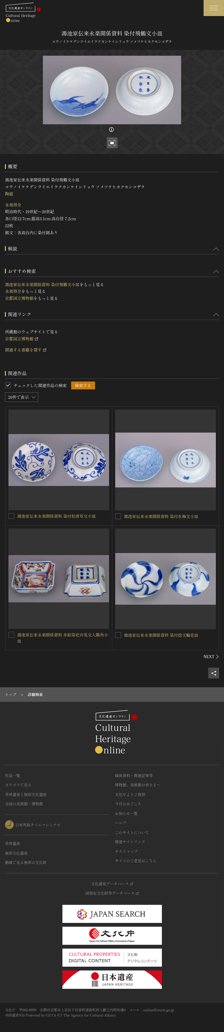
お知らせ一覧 (126, 813)
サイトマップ (126, 851)
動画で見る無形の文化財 (26, 862)
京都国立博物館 (19, 298)
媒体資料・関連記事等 (134, 775)
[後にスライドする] (211, 657)
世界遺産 (12, 843)
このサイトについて (132, 832)
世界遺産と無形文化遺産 (26, 794)
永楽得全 (13, 205)
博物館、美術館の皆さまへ (137, 785)
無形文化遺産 (16, 853)
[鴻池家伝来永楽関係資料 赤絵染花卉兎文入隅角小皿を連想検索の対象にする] (11, 635)
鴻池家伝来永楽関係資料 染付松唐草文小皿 (56, 516)
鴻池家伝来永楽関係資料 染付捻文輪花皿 (161, 635)
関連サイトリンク (130, 841)
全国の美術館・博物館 (24, 804)
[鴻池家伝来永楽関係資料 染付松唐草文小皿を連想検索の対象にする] (11, 516)
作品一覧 (12, 775)
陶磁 (9, 194)
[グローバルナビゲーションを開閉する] (214, 8)
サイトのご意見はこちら (136, 860)
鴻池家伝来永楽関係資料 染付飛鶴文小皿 (42, 284)
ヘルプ (120, 822)
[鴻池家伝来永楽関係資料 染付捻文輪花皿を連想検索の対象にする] (118, 635)
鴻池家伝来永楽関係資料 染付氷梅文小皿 (161, 516)
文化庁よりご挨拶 (130, 794)
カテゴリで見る (18, 785)
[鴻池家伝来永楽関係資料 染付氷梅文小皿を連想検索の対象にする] (118, 516)
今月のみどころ (128, 804)
